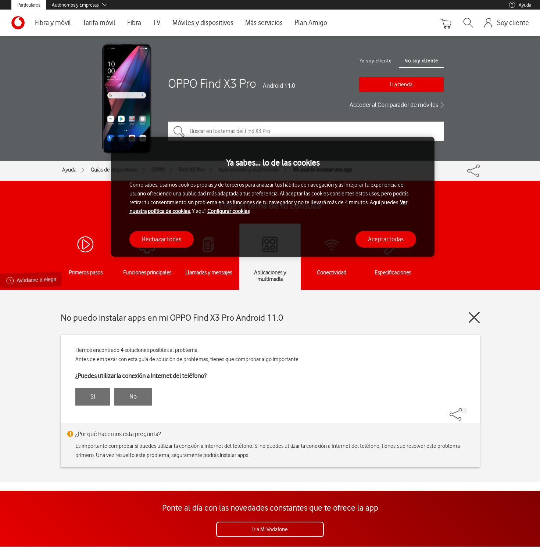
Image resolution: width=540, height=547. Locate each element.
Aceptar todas (386, 239)
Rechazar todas (161, 239)
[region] (272, 197)
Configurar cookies (228, 211)
